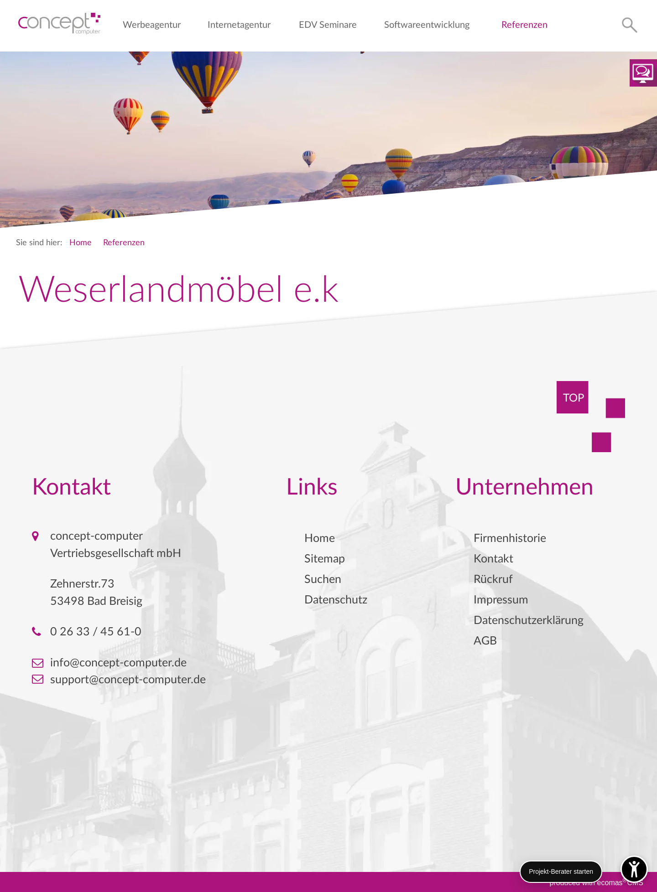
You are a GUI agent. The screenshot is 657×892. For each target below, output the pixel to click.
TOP (573, 398)
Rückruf (493, 579)
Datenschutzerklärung (529, 620)
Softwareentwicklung (426, 25)
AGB (485, 641)
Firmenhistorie (510, 538)
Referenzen (524, 25)
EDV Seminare (328, 25)
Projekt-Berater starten (561, 871)
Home (80, 243)
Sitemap (324, 559)
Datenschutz (335, 600)
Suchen (322, 579)
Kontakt (493, 559)
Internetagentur (239, 25)
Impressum (501, 600)
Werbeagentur (152, 25)
